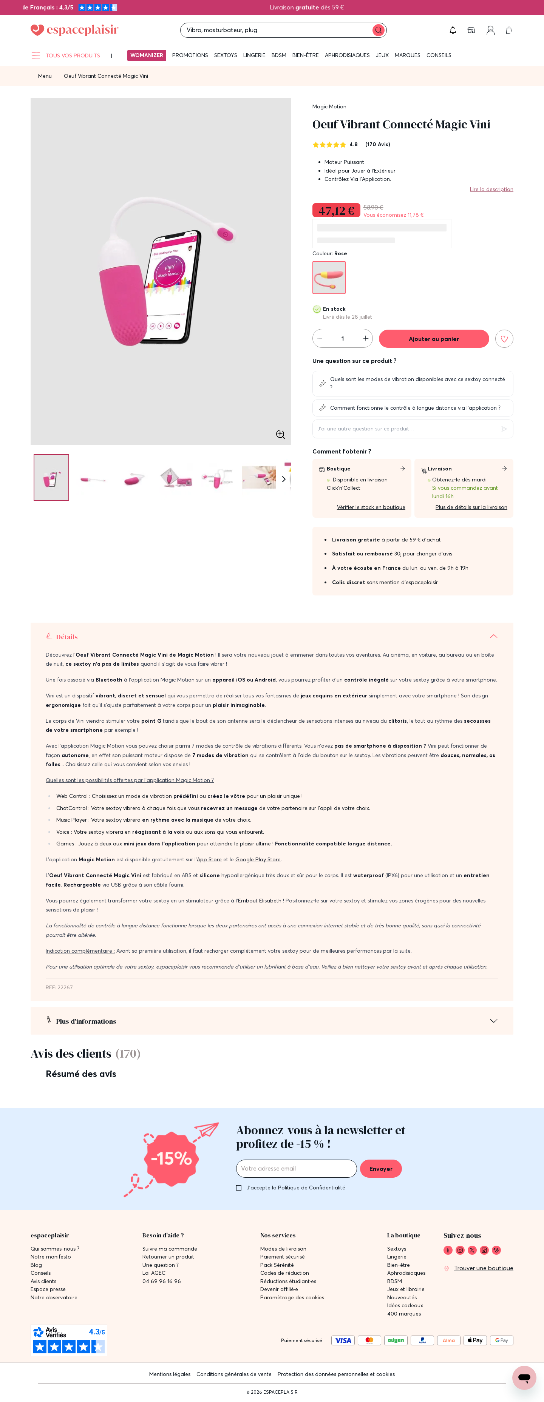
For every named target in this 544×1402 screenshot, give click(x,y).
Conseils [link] (41, 1273)
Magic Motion (329, 106)
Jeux (382, 55)
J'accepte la (296, 1187)
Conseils (439, 55)
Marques (407, 55)
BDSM (279, 55)
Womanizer (146, 55)
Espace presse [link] (48, 1289)
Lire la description (491, 189)
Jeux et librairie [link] (406, 1289)
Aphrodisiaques (347, 55)
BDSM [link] (394, 1281)
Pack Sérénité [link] (277, 1265)
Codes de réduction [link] (284, 1273)
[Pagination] (48, 477)
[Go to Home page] (75, 30)
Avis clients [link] (43, 1281)
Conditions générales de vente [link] (234, 1374)
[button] (452, 30)
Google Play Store (258, 859)
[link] (472, 30)
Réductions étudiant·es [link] (288, 1281)
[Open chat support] (524, 1378)
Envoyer (381, 1168)
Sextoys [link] (396, 1249)
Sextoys (225, 55)
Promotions (190, 55)
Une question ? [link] (160, 1265)
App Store (209, 859)
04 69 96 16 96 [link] (161, 1281)
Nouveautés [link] (402, 1297)
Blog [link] (36, 1265)
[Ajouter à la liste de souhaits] (504, 339)
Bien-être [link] (398, 1265)
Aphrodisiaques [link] (406, 1273)
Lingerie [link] (396, 1257)
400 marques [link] (404, 1314)
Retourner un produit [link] (168, 1257)
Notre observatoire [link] (54, 1297)
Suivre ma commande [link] (169, 1249)
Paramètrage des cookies (292, 1297)
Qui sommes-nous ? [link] (55, 1249)
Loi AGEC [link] (153, 1273)
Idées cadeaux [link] (405, 1305)
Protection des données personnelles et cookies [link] (336, 1374)
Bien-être (305, 55)
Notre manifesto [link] (51, 1257)
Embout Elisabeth (259, 900)
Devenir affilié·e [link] (279, 1289)
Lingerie (254, 55)
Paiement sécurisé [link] (282, 1257)
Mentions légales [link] (169, 1374)
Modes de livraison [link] (283, 1249)
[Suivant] (283, 479)
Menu (45, 75)
